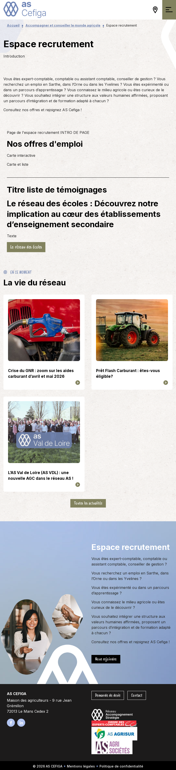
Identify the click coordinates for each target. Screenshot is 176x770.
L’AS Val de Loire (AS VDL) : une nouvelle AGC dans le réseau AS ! (40, 475)
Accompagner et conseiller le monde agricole (62, 25)
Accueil (13, 25)
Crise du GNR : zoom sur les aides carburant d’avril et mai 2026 (41, 373)
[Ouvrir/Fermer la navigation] (169, 9)
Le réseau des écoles (26, 247)
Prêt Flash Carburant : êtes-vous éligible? (128, 373)
